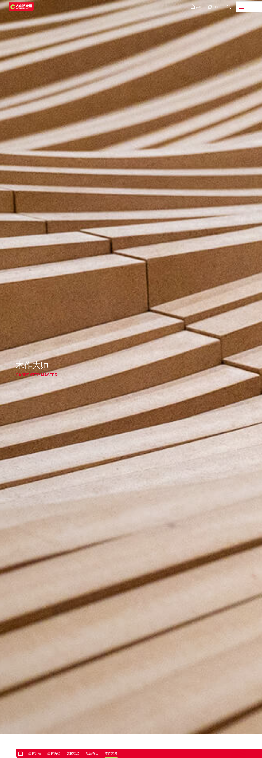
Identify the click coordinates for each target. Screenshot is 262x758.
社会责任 (101, 753)
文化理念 (82, 753)
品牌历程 (63, 753)
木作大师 (121, 753)
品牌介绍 (44, 753)
